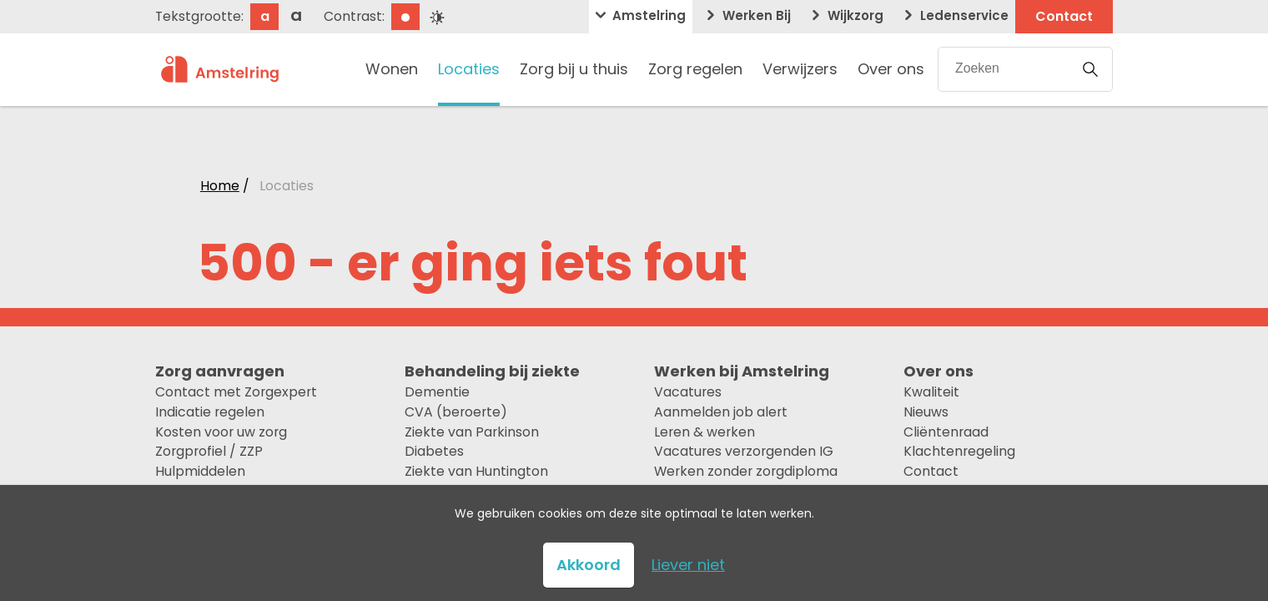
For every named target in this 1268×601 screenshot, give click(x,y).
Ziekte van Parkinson (472, 432)
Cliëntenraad (946, 432)
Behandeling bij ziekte (492, 371)
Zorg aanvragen (219, 371)
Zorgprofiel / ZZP (209, 451)
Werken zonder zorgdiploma (746, 471)
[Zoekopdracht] (1003, 68)
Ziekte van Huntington (476, 471)
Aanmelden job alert (720, 412)
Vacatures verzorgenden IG (743, 451)
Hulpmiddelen (200, 471)
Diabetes (434, 451)
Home (219, 185)
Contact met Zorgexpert (236, 392)
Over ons (938, 371)
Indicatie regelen (209, 412)
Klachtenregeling (959, 451)
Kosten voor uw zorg (221, 432)
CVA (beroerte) (456, 412)
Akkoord (588, 564)
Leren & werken (704, 432)
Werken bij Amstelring (741, 371)
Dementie (437, 392)
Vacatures (688, 392)
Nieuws (925, 412)
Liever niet (688, 564)
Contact (931, 471)
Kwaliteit (931, 392)
